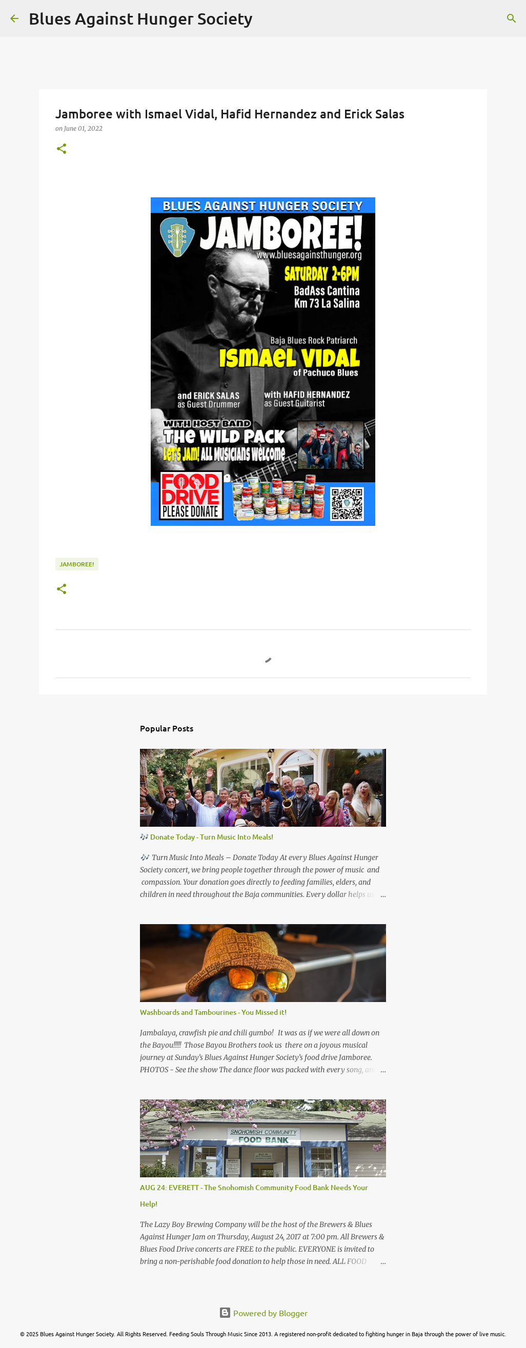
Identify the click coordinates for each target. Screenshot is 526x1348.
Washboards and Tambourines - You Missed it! (213, 1012)
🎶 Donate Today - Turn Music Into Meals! (206, 837)
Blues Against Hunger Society (141, 18)
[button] (61, 149)
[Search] (267, 18)
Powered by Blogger (263, 1313)
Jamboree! (76, 564)
